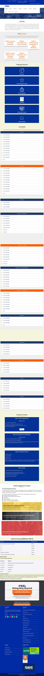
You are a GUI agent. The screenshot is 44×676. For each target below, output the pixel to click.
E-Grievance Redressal (26, 620)
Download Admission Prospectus (22, 604)
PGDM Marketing (7, 649)
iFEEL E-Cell (30, 8)
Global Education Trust (26, 631)
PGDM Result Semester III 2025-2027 (28, 635)
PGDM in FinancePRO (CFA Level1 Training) (22, 42)
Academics (20, 8)
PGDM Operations (7, 654)
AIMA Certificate (25, 627)
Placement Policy (25, 612)
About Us (10, 8)
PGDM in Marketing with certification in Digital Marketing (33, 44)
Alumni (24, 616)
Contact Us (16, 11)
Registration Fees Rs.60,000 (27, 629)
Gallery (10, 11)
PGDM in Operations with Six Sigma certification (21, 55)
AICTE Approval (25, 618)
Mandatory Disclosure (26, 622)
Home (7, 8)
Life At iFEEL (25, 8)
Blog (12, 11)
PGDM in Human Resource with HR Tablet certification (10, 55)
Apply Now (21, 429)
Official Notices (25, 637)
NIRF (6, 11)
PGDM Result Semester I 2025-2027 (28, 633)
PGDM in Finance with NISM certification (10, 42)
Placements (35, 8)
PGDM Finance (7, 647)
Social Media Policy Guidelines (27, 614)
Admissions (15, 8)
